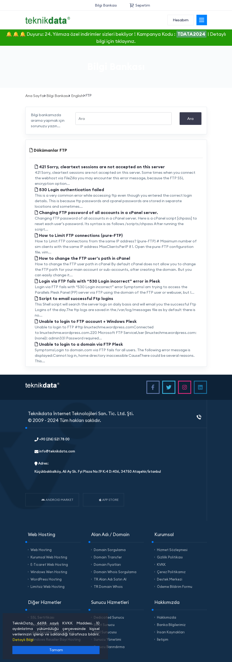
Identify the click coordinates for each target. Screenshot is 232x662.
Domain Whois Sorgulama (115, 572)
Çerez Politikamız (171, 572)
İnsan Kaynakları (171, 632)
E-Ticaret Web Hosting (49, 564)
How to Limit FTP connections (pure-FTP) (79, 235)
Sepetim (140, 5)
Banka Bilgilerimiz (171, 625)
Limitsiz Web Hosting (48, 586)
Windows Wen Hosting (49, 572)
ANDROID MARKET (57, 500)
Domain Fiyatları (107, 564)
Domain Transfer (108, 557)
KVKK (161, 564)
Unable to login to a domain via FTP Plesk (79, 344)
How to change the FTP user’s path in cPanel (82, 258)
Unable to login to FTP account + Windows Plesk (86, 321)
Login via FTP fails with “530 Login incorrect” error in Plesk (97, 281)
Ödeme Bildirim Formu (174, 586)
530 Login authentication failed (69, 189)
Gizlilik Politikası (170, 557)
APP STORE (109, 500)
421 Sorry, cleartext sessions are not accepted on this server (100, 166)
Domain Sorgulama (110, 550)
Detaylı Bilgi (22, 639)
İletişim (162, 639)
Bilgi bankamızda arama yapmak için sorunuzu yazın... (48, 120)
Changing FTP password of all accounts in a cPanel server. (96, 212)
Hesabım (181, 20)
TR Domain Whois (108, 586)
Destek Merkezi (169, 579)
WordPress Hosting (46, 579)
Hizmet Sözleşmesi (172, 550)
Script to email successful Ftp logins (74, 298)
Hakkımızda (166, 617)
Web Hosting (41, 550)
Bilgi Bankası (106, 5)
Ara (190, 118)
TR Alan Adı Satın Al (110, 579)
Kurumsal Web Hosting (49, 557)
